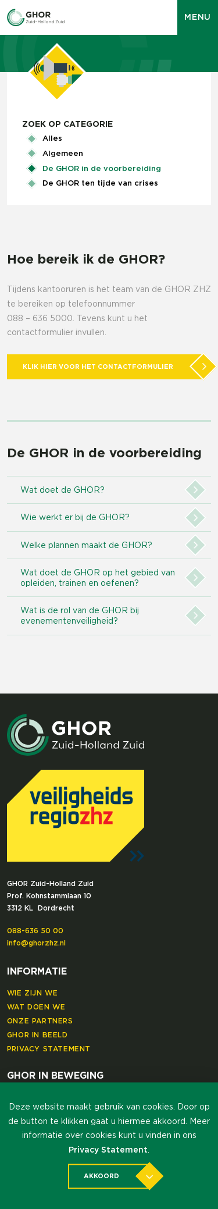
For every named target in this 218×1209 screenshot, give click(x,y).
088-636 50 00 (35, 930)
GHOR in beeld (37, 1035)
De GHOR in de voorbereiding (101, 169)
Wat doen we (36, 1007)
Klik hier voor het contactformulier (114, 366)
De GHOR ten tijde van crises (100, 183)
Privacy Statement (49, 1049)
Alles (52, 139)
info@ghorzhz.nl (36, 943)
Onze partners (40, 1021)
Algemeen (62, 154)
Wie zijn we (32, 993)
